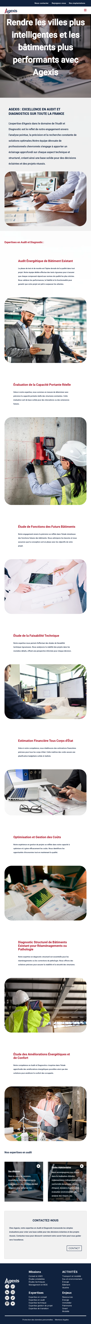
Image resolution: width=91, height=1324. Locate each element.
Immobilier (67, 1303)
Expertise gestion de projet (40, 1305)
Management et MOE (38, 1285)
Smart (65, 1308)
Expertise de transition (39, 1308)
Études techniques (37, 1282)
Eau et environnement (72, 1279)
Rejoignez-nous (59, 3)
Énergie (65, 1282)
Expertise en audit (37, 1300)
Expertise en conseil (38, 1297)
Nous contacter (42, 3)
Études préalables (37, 1279)
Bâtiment (66, 1285)
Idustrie (65, 1287)
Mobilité (65, 1311)
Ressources (67, 1297)
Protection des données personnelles (37, 1320)
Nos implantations (77, 3)
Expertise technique (37, 1303)
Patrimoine (67, 1305)
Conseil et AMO (36, 1276)
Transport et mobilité (71, 1276)
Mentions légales (62, 1320)
